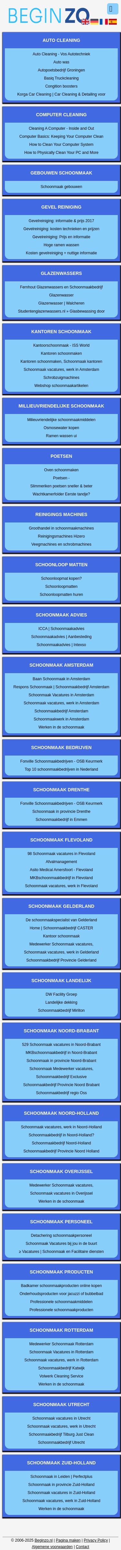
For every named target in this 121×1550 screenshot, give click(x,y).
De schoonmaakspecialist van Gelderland (61, 920)
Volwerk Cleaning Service (61, 1376)
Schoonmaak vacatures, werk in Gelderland (61, 952)
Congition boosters (61, 86)
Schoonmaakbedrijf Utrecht (61, 1442)
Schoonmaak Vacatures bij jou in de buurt (61, 1243)
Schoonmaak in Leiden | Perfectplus (61, 1476)
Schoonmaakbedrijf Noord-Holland (61, 1143)
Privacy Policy (96, 1540)
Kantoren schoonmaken (61, 353)
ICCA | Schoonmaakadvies (61, 628)
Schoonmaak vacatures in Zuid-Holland (61, 1492)
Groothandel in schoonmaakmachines (61, 528)
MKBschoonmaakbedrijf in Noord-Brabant (61, 1052)
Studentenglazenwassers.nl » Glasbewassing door (61, 311)
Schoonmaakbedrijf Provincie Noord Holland (61, 1151)
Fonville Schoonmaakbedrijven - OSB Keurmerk (61, 761)
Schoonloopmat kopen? (61, 578)
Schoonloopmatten (61, 586)
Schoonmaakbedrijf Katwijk (61, 1368)
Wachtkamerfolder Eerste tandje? (61, 494)
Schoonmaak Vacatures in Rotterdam (61, 1352)
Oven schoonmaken (61, 470)
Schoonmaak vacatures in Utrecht (61, 1418)
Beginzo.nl (44, 1540)
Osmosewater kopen (61, 428)
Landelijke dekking (61, 1002)
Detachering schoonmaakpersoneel (61, 1235)
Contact (82, 1547)
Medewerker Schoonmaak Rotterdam (61, 1344)
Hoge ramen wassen (61, 245)
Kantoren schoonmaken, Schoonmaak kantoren (61, 361)
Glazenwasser (61, 295)
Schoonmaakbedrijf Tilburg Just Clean (61, 1434)
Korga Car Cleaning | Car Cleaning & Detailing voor (61, 94)
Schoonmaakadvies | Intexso (61, 645)
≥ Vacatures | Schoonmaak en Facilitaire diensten (61, 1251)
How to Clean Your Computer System (61, 144)
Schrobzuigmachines (61, 377)
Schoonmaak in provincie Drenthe (61, 811)
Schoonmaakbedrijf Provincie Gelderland (61, 960)
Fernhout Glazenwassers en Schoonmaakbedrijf (61, 287)
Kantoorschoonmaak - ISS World (61, 345)
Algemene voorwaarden (52, 1547)
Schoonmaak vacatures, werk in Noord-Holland (61, 1127)
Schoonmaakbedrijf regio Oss (61, 1093)
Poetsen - (61, 478)
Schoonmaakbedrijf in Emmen (61, 819)
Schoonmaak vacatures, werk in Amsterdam (61, 369)
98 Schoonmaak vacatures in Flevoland (61, 853)
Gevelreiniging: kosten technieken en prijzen (61, 229)
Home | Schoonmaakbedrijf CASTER (61, 928)
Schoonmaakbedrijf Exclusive (61, 1077)
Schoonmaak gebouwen (61, 186)
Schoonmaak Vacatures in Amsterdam (61, 695)
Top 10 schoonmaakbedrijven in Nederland (61, 769)
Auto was (61, 62)
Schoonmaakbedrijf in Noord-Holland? (61, 1135)
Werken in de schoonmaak (61, 727)
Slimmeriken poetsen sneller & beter (61, 486)
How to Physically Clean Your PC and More (61, 152)
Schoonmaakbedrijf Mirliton (61, 1010)
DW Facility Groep (61, 994)
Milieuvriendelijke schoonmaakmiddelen (61, 420)
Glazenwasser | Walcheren (61, 303)
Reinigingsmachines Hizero (61, 536)
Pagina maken (68, 1540)
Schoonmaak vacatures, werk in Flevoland (61, 886)
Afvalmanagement (61, 862)
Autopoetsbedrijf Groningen (61, 70)
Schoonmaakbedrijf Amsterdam (61, 711)
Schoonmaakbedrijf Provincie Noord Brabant (61, 1085)
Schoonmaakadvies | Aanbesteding (61, 636)
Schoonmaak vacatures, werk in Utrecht (61, 1426)
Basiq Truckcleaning (61, 78)
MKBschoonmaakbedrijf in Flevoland (61, 878)
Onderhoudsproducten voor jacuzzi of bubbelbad (61, 1294)
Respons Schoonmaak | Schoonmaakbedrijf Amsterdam (61, 687)
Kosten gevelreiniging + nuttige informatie (61, 253)
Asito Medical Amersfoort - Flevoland (61, 870)
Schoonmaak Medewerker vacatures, (61, 1068)
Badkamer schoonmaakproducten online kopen (61, 1285)
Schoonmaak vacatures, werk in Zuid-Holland (61, 1500)
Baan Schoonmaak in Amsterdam (61, 679)
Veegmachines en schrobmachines (61, 544)
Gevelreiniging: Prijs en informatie (61, 237)
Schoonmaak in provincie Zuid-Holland (61, 1484)
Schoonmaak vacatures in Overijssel (61, 1193)
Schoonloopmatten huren (61, 594)
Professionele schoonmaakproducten (61, 1310)
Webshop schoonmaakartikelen (61, 385)
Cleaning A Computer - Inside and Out (61, 128)
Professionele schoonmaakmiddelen (61, 1302)
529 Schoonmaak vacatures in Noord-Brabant (61, 1044)
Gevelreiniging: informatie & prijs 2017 (61, 221)
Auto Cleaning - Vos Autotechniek (61, 54)
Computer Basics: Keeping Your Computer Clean (61, 136)
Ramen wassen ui (61, 436)
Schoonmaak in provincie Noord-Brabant (61, 1060)
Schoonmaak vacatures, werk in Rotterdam (61, 1360)
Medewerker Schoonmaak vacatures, (61, 944)
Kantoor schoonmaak (61, 936)
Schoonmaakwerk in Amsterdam (61, 719)
